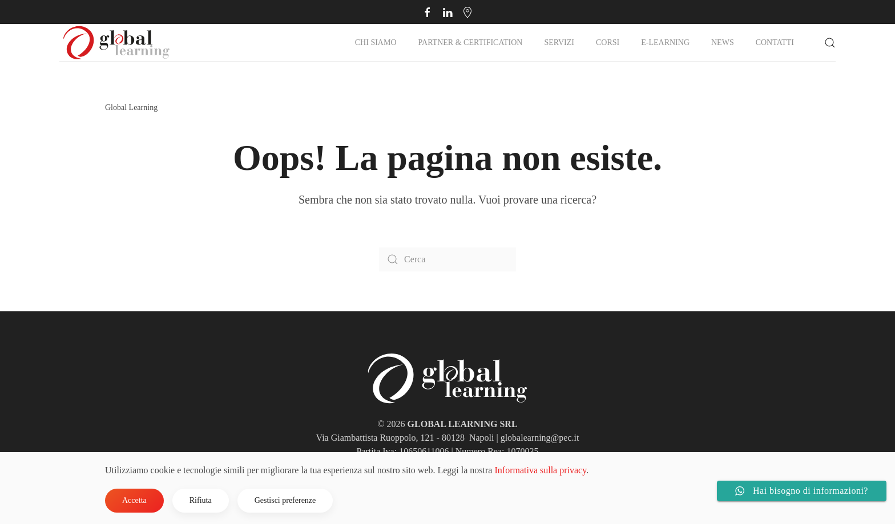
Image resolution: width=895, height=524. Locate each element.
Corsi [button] (607, 42)
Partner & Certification (470, 42)
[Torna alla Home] (116, 43)
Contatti (775, 42)
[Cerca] (447, 259)
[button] (830, 43)
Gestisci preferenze (285, 500)
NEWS (722, 42)
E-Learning (665, 42)
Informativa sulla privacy (540, 470)
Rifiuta (201, 500)
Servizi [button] (559, 42)
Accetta (134, 500)
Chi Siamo (376, 42)
